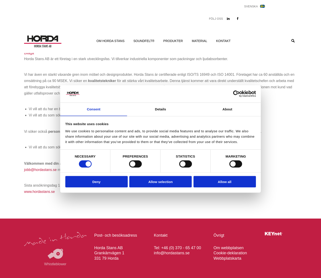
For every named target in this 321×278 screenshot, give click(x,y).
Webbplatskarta (227, 258)
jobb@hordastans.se (40, 170)
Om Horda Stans (111, 41)
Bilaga (29, 53)
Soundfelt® (144, 41)
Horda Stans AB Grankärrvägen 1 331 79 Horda (109, 253)
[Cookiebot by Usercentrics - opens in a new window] (236, 93)
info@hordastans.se (171, 253)
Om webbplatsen (229, 248)
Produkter (173, 41)
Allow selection (160, 182)
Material (199, 41)
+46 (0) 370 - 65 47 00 (181, 248)
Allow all (224, 182)
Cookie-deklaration (230, 253)
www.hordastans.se (39, 192)
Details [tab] (160, 109)
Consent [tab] (94, 109)
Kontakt (223, 41)
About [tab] (227, 109)
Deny (96, 182)
